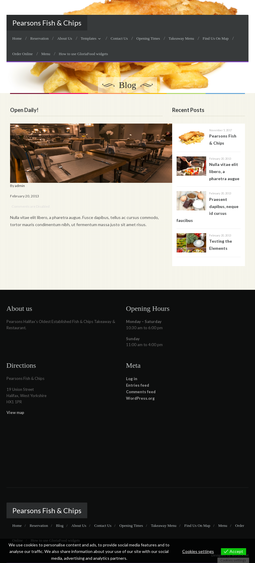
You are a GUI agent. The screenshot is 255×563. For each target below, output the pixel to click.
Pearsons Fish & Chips (46, 22)
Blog (59, 525)
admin (20, 185)
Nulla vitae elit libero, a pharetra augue (224, 171)
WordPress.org (140, 398)
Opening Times (148, 38)
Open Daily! (24, 110)
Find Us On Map (216, 38)
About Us (64, 38)
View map (15, 412)
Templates (88, 38)
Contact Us (119, 38)
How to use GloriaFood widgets (83, 54)
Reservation (39, 38)
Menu (45, 54)
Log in (131, 378)
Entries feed (137, 385)
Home (17, 38)
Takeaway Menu (181, 38)
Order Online (22, 54)
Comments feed (141, 391)
